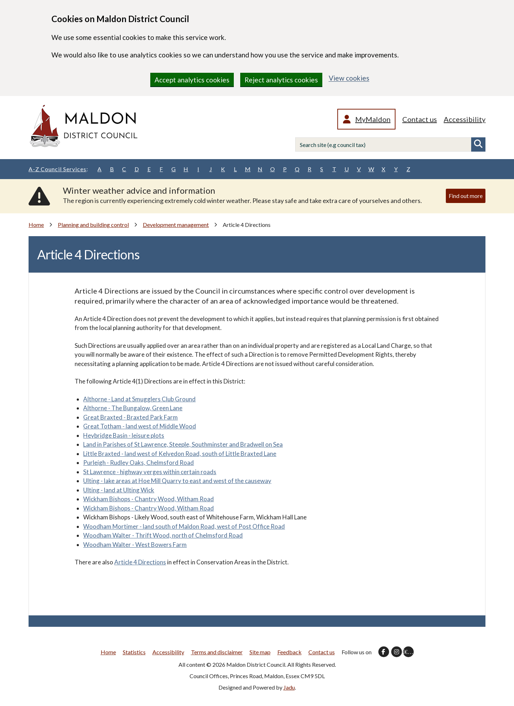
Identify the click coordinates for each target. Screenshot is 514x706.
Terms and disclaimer (217, 652)
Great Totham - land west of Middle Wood (139, 426)
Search (478, 144)
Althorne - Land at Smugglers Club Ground (139, 399)
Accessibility (464, 119)
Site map (260, 652)
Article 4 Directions (140, 562)
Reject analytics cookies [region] (281, 80)
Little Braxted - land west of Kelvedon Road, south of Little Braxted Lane (179, 453)
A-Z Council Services (58, 169)
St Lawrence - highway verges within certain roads (149, 472)
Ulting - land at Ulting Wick (118, 490)
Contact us (419, 119)
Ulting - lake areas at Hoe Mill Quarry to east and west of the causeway (177, 480)
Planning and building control (93, 224)
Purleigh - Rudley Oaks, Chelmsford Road (138, 462)
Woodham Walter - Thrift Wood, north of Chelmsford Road (163, 535)
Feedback (289, 652)
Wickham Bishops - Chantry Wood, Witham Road (148, 499)
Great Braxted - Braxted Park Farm (130, 417)
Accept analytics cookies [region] (192, 80)
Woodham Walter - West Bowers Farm (135, 544)
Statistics (134, 652)
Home (36, 224)
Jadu (289, 687)
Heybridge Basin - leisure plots (123, 435)
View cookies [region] (349, 78)
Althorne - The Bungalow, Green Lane (132, 408)
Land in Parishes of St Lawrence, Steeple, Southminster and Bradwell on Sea (183, 444)
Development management (176, 224)
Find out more (466, 195)
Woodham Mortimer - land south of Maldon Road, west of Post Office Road (184, 526)
